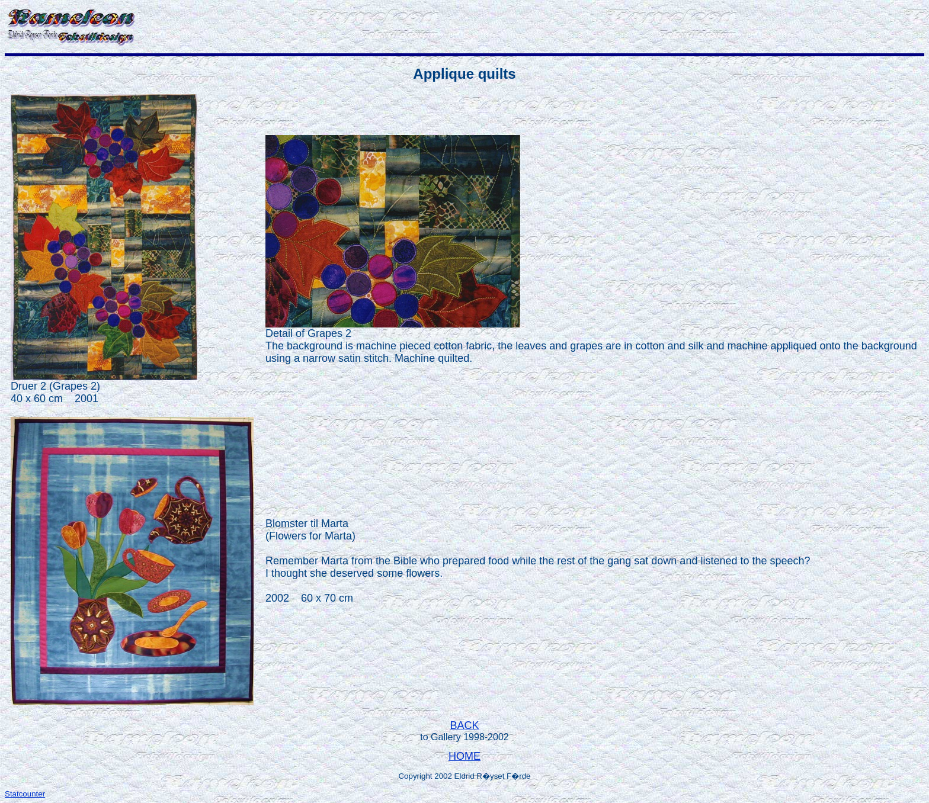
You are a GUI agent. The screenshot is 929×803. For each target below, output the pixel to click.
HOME (464, 756)
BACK (464, 725)
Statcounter (25, 793)
